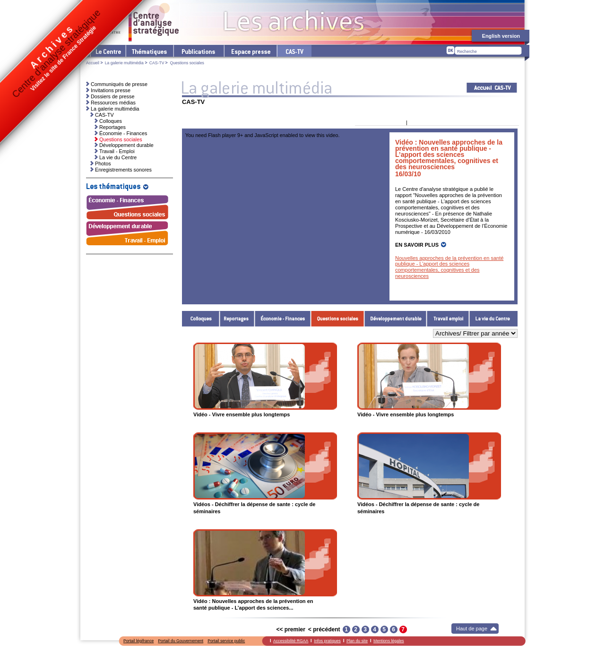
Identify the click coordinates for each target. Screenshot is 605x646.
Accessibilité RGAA (290, 640)
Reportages (237, 319)
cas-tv (294, 51)
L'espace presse (250, 51)
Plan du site (357, 640)
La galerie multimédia (124, 62)
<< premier (290, 629)
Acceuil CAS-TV (492, 88)
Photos (103, 163)
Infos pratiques (327, 640)
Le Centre (107, 51)
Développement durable (395, 319)
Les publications (198, 51)
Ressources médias (113, 102)
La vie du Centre (493, 319)
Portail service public (226, 640)
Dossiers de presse (112, 96)
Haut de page (471, 628)
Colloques (201, 319)
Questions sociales (337, 319)
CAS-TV (156, 62)
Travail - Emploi (448, 319)
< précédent (324, 629)
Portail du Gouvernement (180, 640)
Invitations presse (110, 90)
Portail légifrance (138, 640)
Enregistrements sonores (123, 169)
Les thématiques (149, 51)
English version (501, 36)
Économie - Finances (283, 319)
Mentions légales (388, 640)
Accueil (92, 62)
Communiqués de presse (119, 84)
